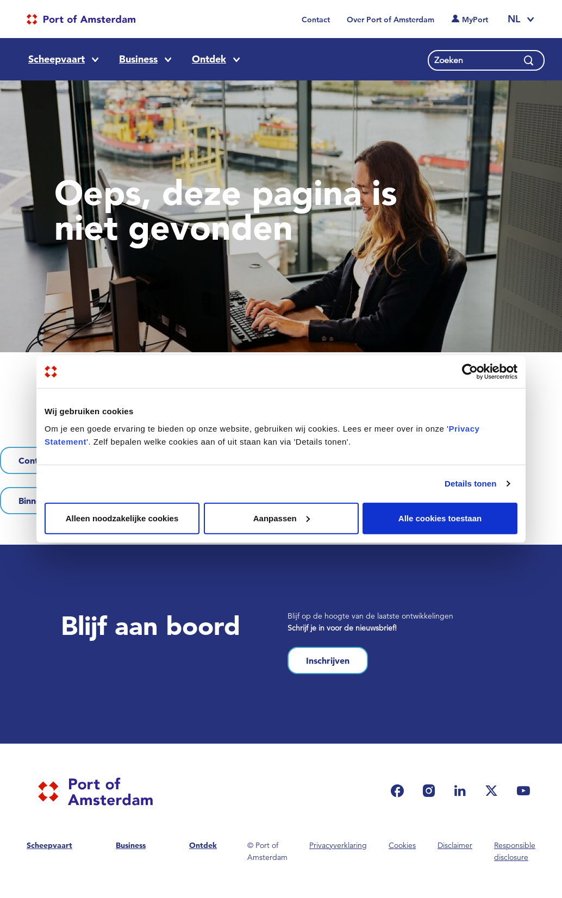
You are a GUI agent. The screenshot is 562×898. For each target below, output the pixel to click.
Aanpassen (281, 517)
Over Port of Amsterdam (390, 19)
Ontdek (209, 59)
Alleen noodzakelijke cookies (122, 517)
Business (138, 59)
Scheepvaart (56, 59)
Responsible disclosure (514, 851)
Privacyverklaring (338, 845)
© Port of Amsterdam (267, 851)
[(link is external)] (400, 790)
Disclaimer (455, 845)
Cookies (402, 845)
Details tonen (470, 483)
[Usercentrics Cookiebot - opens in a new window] (469, 372)
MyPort (475, 19)
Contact (316, 19)
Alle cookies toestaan (440, 517)
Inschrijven (327, 660)
